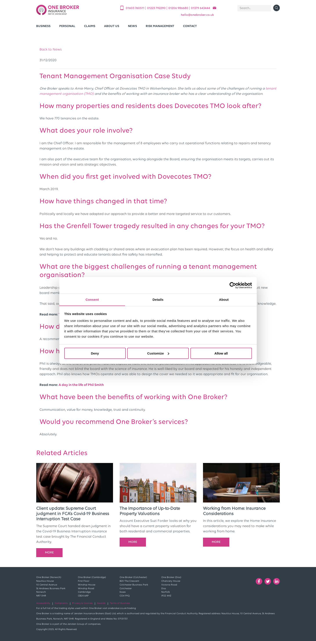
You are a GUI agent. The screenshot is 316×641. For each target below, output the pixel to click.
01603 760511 (135, 8)
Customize (158, 353)
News (132, 26)
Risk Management (160, 26)
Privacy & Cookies (82, 603)
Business (43, 26)
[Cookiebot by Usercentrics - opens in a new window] (233, 285)
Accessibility (43, 603)
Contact (190, 26)
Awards (101, 603)
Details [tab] (158, 299)
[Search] (254, 8)
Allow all (221, 353)
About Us (111, 26)
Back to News (51, 49)
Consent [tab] (92, 299)
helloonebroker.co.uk (197, 15)
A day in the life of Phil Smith (81, 385)
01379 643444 (200, 8)
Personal (67, 26)
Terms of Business (120, 603)
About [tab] (224, 299)
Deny (95, 353)
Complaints (61, 603)
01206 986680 (178, 8)
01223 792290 (156, 8)
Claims (89, 26)
